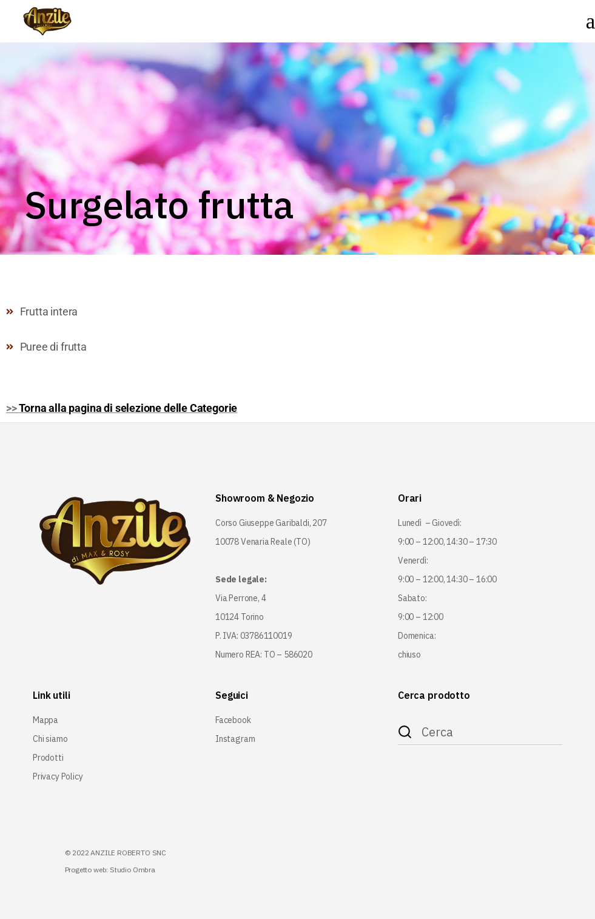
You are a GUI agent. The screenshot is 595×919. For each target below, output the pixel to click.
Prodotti (48, 757)
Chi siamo (50, 738)
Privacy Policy (57, 776)
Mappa (45, 720)
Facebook (233, 720)
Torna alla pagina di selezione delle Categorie (128, 408)
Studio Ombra (132, 869)
